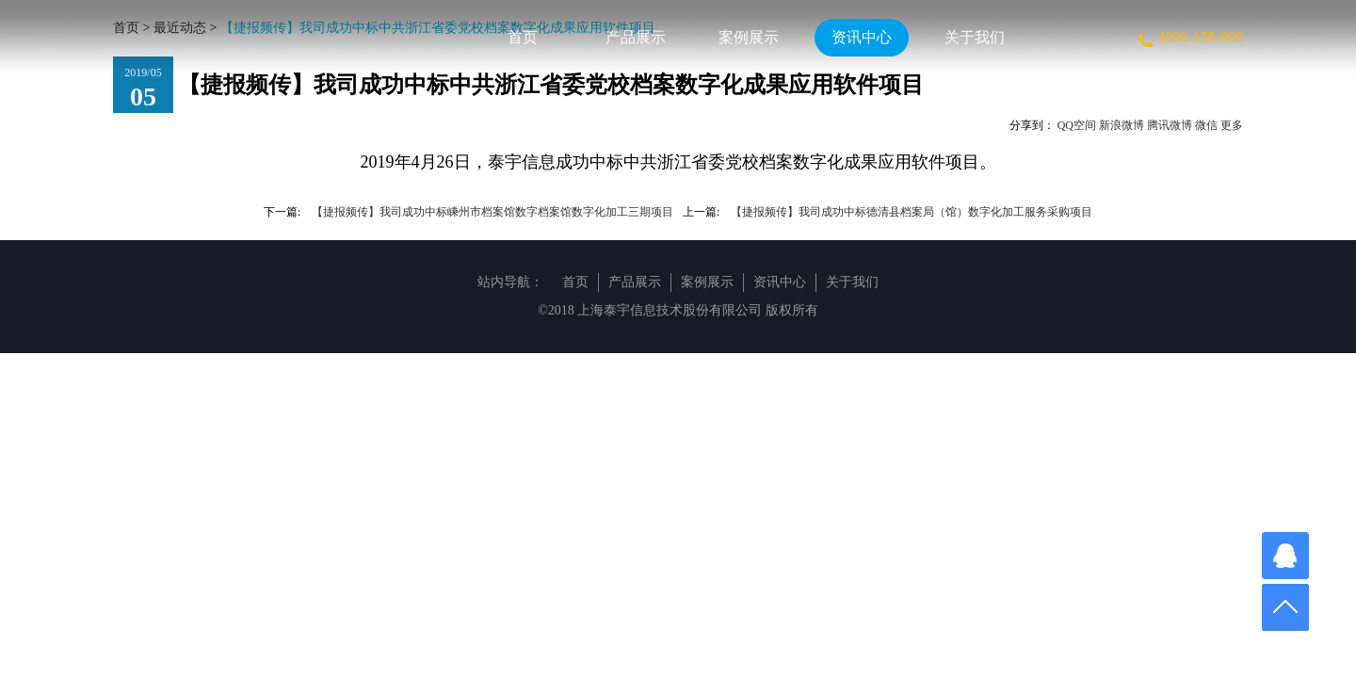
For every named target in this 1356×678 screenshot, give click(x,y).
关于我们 (974, 37)
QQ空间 (1076, 125)
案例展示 (748, 37)
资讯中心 (861, 37)
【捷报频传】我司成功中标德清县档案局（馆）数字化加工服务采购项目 (911, 211)
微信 (1206, 125)
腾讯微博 (1169, 125)
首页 (523, 37)
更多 (1231, 125)
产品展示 (635, 37)
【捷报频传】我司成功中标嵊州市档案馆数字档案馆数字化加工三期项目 (492, 211)
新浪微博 (1121, 125)
